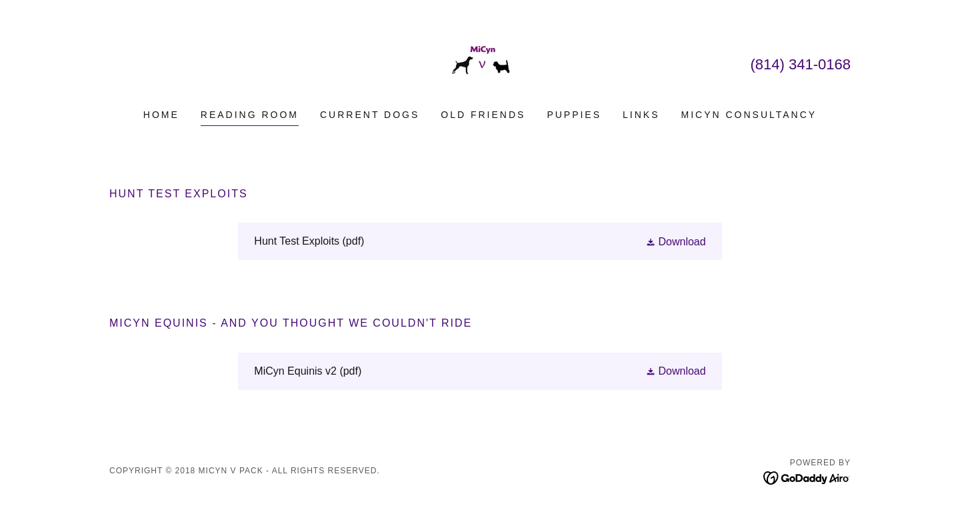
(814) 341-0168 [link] (801, 64)
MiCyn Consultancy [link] (749, 114)
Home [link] (161, 114)
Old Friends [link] (483, 114)
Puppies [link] (574, 114)
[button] (675, 241)
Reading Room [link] (250, 114)
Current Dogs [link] (369, 114)
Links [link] (641, 114)
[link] (479, 63)
